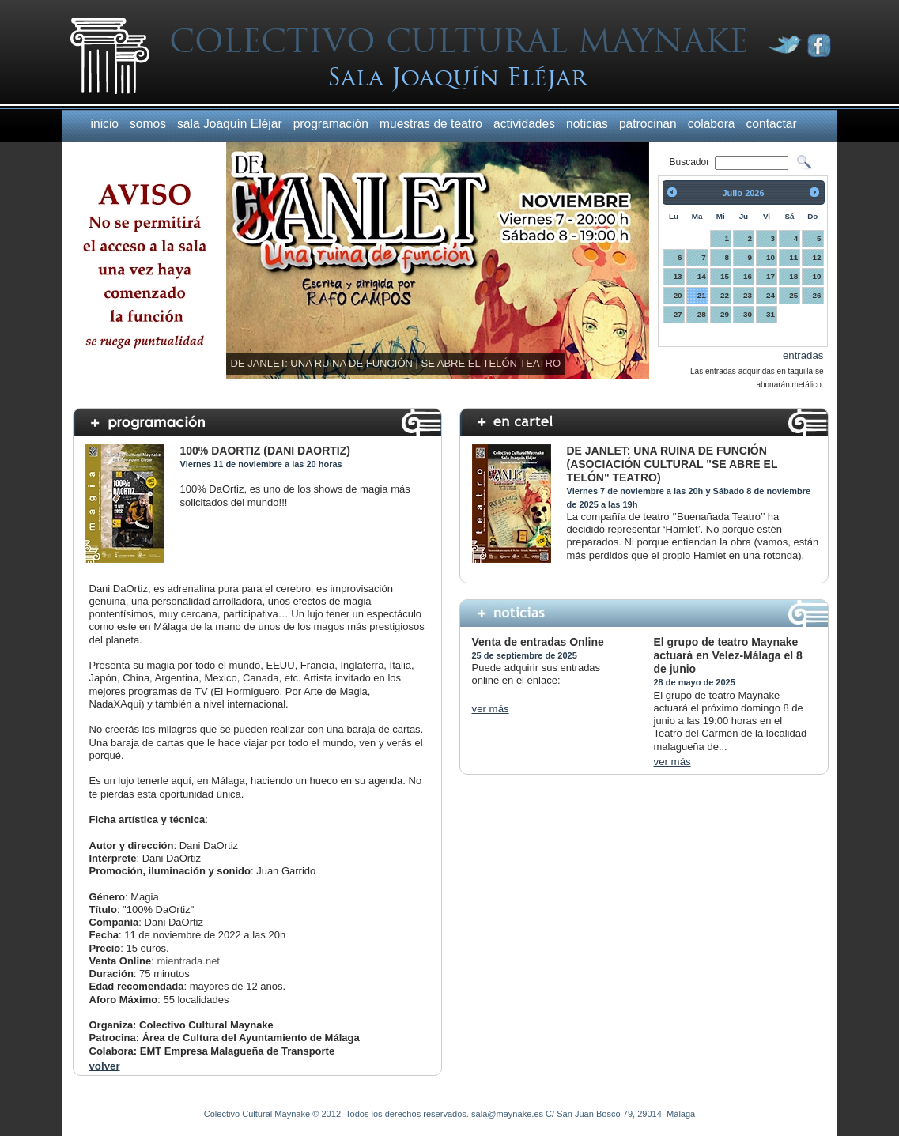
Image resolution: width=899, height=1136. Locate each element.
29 (724, 314)
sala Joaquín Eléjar (229, 123)
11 (793, 257)
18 (793, 276)
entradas (803, 355)
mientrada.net (188, 961)
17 (770, 276)
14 (701, 276)
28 (701, 314)
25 (793, 295)
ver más (490, 709)
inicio (105, 123)
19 (817, 276)
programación (330, 123)
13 (678, 276)
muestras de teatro (431, 123)
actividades (524, 123)
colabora (711, 123)
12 (817, 257)
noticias (587, 123)
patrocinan (648, 123)
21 (701, 295)
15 (724, 276)
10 (770, 257)
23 (747, 295)
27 (678, 314)
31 (770, 314)
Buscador (691, 162)
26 (817, 295)
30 (747, 314)
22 (724, 295)
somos (148, 123)
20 (678, 295)
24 (770, 295)
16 (747, 276)
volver (104, 1066)
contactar (771, 123)
